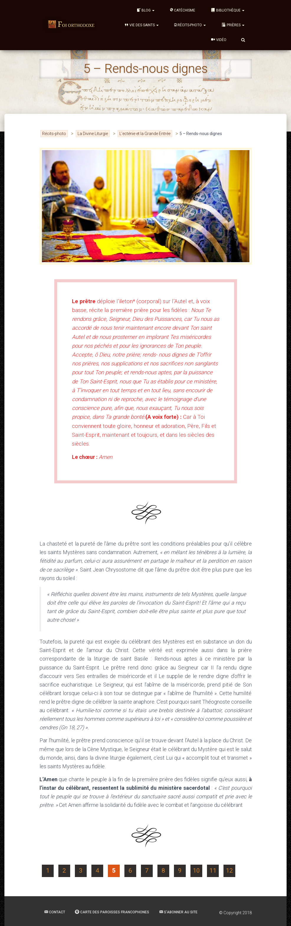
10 (196, 870)
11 (212, 870)
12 (229, 870)
